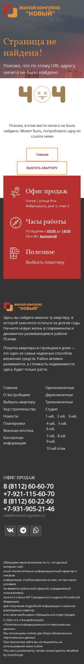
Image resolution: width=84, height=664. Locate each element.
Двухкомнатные (59, 394)
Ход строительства (19, 409)
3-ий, (72, 416)
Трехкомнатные (59, 401)
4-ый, (51, 423)
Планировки (14, 423)
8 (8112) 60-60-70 (28, 486)
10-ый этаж (55, 448)
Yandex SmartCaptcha (50, 651)
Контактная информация (14, 440)
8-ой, (62, 435)
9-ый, (50, 441)
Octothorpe (15, 655)
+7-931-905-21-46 (28, 508)
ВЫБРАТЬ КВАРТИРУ (42, 168)
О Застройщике (16, 394)
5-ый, (63, 423)
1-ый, (50, 416)
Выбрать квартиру (45, 262)
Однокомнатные (59, 387)
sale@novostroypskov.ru (24, 515)
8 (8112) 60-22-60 (28, 501)
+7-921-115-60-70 (28, 494)
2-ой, (61, 416)
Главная (42, 154)
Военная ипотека (18, 430)
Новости (10, 416)
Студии (51, 409)
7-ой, (51, 435)
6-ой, (50, 428)
